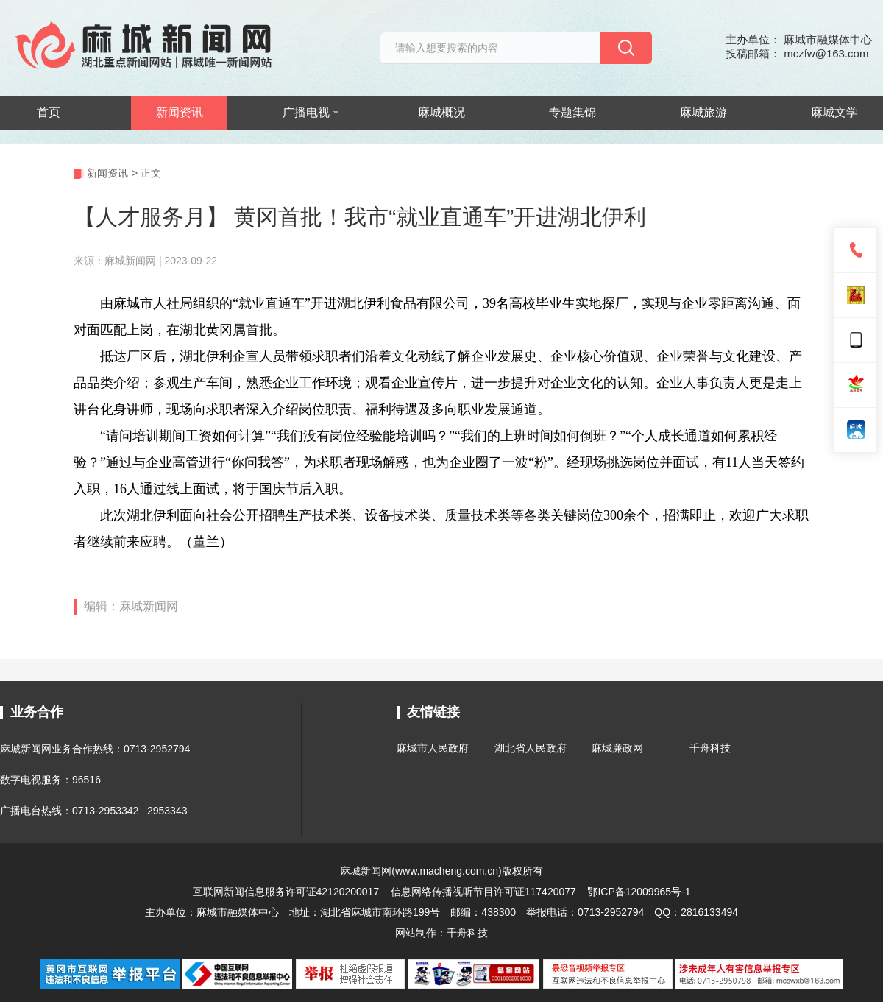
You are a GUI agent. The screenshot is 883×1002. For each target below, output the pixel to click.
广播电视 (310, 112)
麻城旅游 (703, 112)
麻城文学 (834, 112)
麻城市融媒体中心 (237, 912)
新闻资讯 (179, 112)
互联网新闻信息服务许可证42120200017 (288, 891)
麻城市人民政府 (433, 748)
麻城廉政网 (617, 748)
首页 (48, 112)
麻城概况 (441, 112)
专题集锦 (572, 112)
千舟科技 (710, 748)
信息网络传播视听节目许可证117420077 (483, 891)
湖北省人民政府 (530, 748)
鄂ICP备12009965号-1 (638, 891)
